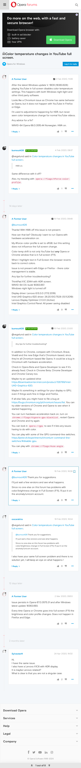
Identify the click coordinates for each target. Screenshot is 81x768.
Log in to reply (70, 54)
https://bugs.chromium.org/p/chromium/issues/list (38, 392)
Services (9, 708)
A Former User (19, 69)
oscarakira (17, 509)
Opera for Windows (16, 54)
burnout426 (18, 140)
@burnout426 (19, 215)
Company (9, 731)
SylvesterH (17, 644)
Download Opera (63, 30)
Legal (7, 724)
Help (6, 716)
